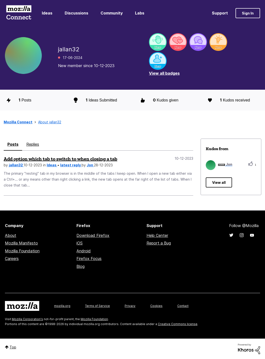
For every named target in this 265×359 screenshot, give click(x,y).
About (10, 235)
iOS (79, 243)
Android (83, 250)
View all (219, 182)
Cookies (156, 306)
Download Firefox (92, 235)
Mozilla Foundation (22, 250)
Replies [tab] (32, 144)
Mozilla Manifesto (21, 243)
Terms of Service (97, 306)
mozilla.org (62, 306)
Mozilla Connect (18, 13)
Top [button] (13, 347)
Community (112, 13)
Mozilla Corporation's (27, 319)
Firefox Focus (89, 258)
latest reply (71, 165)
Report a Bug (159, 243)
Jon (90, 165)
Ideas (47, 13)
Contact (183, 306)
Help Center (157, 235)
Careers (12, 258)
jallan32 (16, 165)
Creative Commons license (177, 324)
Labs (139, 13)
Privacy (130, 306)
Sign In (248, 13)
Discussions (76, 13)
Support (220, 13)
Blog (80, 266)
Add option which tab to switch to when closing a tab (60, 159)
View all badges (164, 73)
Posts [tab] (12, 144)
